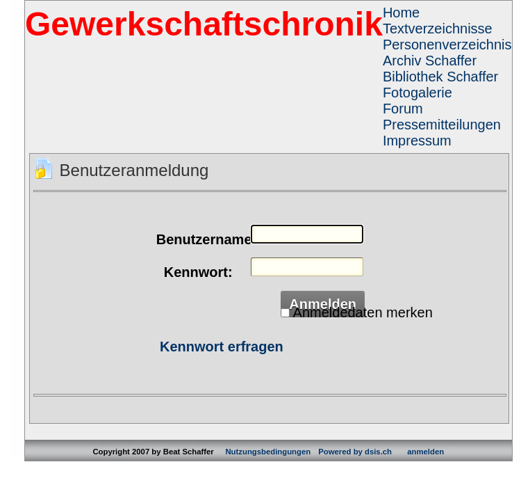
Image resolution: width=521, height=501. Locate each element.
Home (401, 12)
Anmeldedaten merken (363, 312)
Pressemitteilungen (442, 124)
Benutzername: (198, 239)
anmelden (425, 451)
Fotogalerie (417, 92)
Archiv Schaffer (430, 60)
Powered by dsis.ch (355, 451)
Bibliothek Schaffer (440, 76)
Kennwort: (198, 272)
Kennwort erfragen (221, 346)
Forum (403, 108)
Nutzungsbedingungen (268, 451)
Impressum (417, 140)
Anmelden (322, 304)
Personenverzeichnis (447, 44)
